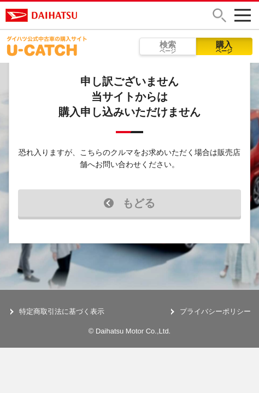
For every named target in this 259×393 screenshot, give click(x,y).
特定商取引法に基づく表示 (61, 311)
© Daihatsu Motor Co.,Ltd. (129, 331)
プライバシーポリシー (215, 311)
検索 (168, 47)
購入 (224, 47)
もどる (129, 203)
